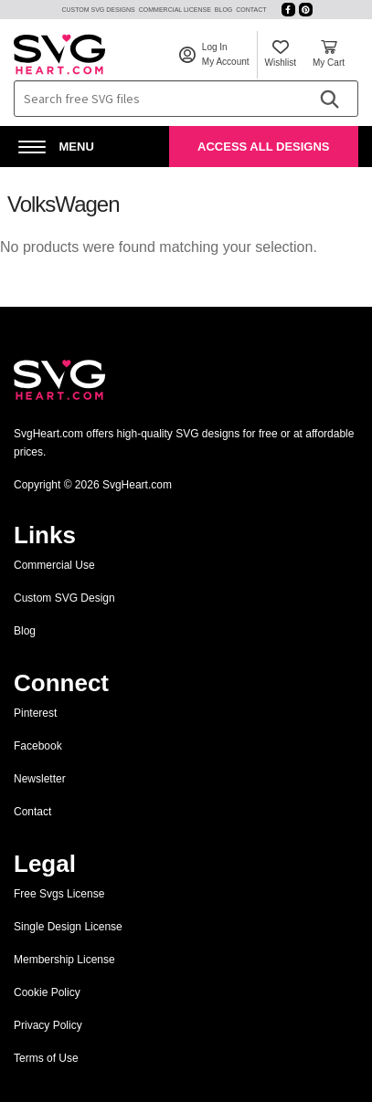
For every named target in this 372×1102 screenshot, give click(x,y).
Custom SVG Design (64, 598)
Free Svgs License (59, 893)
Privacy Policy (48, 1025)
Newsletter (40, 778)
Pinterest (35, 713)
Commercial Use (54, 565)
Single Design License (68, 926)
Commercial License (175, 9)
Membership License (64, 959)
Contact (251, 9)
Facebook (38, 746)
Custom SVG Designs (97, 9)
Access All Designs (263, 146)
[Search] (329, 98)
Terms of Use (46, 1058)
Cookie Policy (47, 992)
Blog (223, 9)
